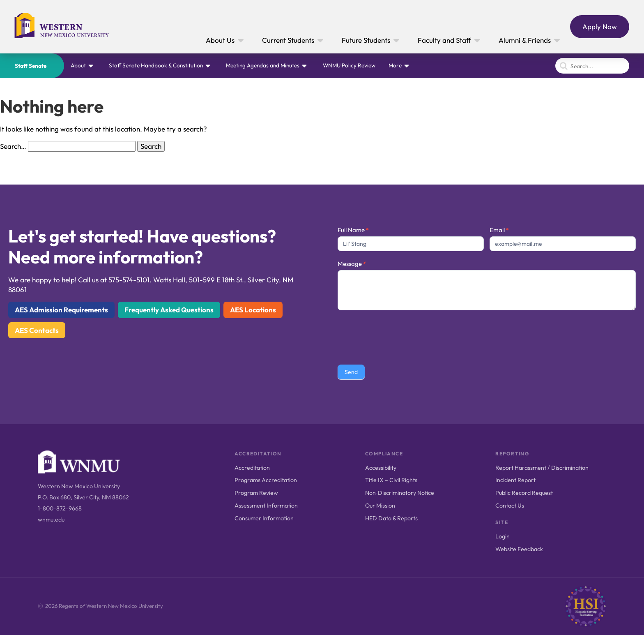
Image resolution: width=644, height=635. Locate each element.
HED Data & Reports (391, 518)
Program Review (256, 492)
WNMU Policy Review (349, 65)
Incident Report (515, 480)
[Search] (592, 66)
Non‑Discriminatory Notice (399, 492)
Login (502, 536)
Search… (13, 146)
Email (499, 230)
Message (352, 264)
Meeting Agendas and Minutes (262, 65)
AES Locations (253, 309)
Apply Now (599, 26)
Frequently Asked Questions (169, 309)
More (395, 65)
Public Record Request (524, 492)
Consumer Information (264, 518)
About (78, 65)
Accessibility (380, 467)
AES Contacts (37, 330)
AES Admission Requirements (61, 309)
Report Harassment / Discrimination (542, 467)
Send (351, 372)
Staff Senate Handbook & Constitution (156, 65)
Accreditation (252, 467)
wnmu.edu (51, 519)
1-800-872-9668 (60, 508)
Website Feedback (519, 549)
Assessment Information (266, 505)
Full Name (353, 230)
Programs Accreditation (266, 480)
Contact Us (509, 505)
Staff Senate (30, 65)
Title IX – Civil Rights (391, 480)
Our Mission (380, 505)
